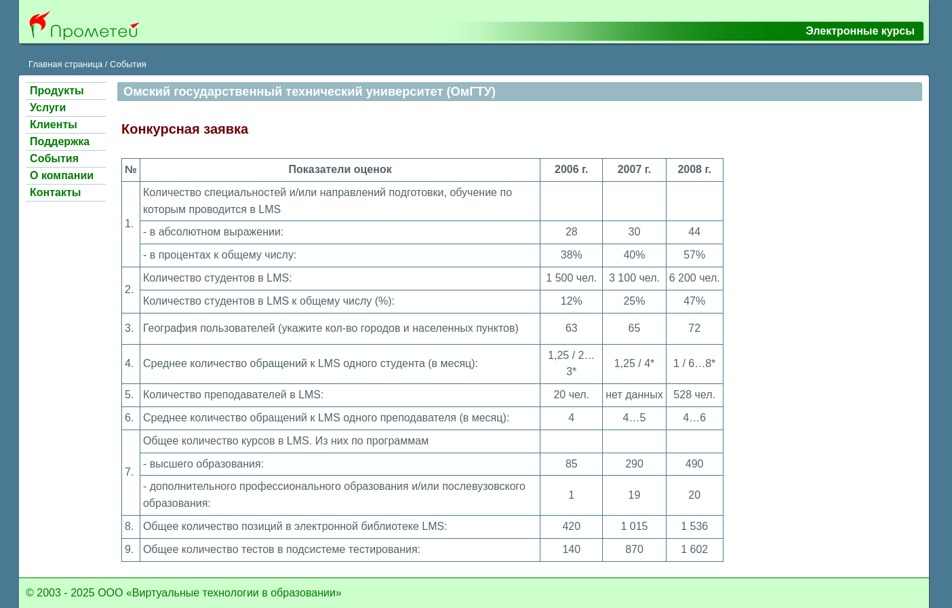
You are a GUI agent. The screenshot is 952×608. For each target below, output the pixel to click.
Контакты (55, 192)
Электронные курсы (860, 31)
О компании (62, 175)
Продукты (57, 90)
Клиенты (53, 124)
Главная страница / (67, 64)
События (128, 64)
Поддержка (60, 141)
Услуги (48, 107)
